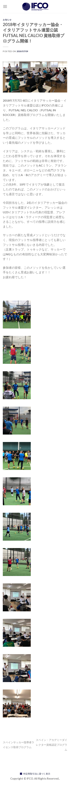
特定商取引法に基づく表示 (36, 773)
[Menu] (5, 6)
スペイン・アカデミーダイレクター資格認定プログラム (51, 744)
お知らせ (7, 19)
